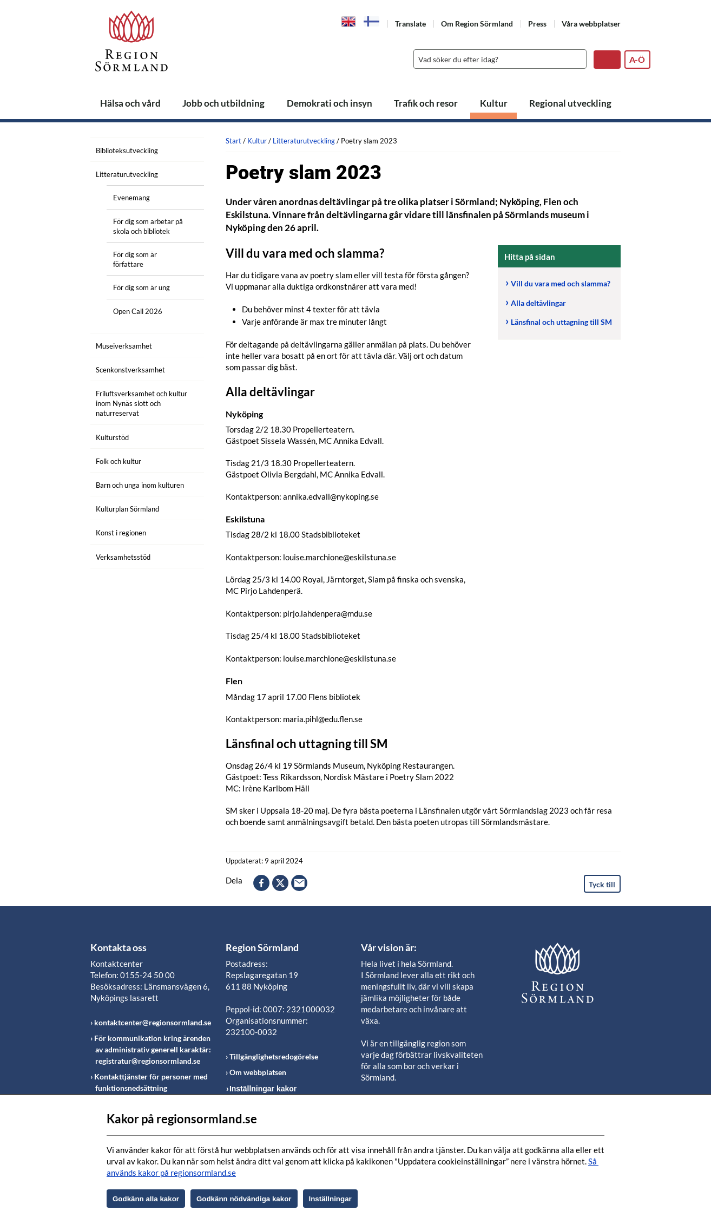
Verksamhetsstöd (123, 557)
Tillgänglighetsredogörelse (273, 1056)
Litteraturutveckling (127, 174)
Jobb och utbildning (223, 103)
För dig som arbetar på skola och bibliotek (148, 226)
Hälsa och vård (130, 103)
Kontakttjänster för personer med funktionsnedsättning (151, 1082)
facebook (261, 883)
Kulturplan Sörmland (127, 509)
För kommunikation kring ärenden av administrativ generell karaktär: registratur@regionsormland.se (152, 1049)
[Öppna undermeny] (188, 149)
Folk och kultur (118, 461)
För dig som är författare (135, 259)
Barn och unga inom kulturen (140, 485)
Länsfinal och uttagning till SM (561, 321)
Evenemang (131, 197)
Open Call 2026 (137, 311)
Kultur (494, 103)
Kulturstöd (112, 437)
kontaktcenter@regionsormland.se (152, 1022)
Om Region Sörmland (477, 23)
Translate (410, 23)
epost (299, 883)
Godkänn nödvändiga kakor (244, 1199)
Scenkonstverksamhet (130, 369)
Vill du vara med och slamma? (560, 283)
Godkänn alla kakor (146, 1199)
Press (537, 23)
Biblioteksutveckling (127, 150)
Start (233, 140)
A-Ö (637, 59)
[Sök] (497, 59)
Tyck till (602, 884)
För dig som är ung (141, 287)
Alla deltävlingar (538, 302)
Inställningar (330, 1199)
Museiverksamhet (124, 346)
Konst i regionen (121, 532)
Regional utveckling (570, 103)
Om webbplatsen (257, 1072)
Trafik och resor (426, 103)
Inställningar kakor (263, 1088)
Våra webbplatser (591, 23)
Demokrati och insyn (329, 103)
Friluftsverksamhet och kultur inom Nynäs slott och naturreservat (141, 403)
